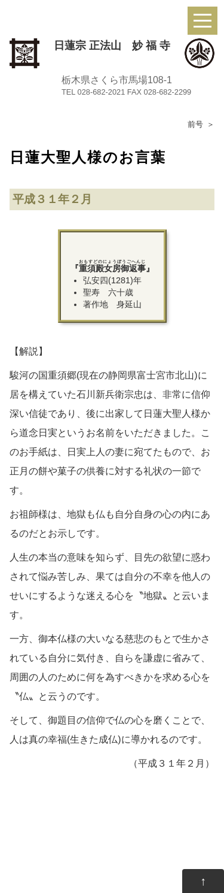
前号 (195, 124)
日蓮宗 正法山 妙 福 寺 (112, 46)
